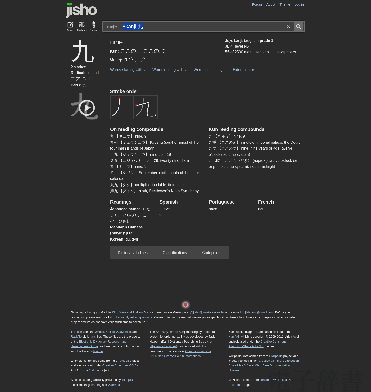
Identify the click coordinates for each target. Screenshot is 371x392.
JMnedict (125, 332)
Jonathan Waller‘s (272, 380)
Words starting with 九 (128, 70)
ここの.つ (154, 51)
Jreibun (94, 370)
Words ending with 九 (170, 70)
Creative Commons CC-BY (120, 365)
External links (244, 70)
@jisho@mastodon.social (207, 312)
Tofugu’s (127, 380)
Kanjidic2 (112, 332)
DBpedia (277, 356)
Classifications (175, 253)
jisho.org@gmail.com (259, 312)
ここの (128, 51)
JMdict (99, 332)
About (270, 4)
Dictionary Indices (133, 253)
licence (98, 351)
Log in (299, 4)
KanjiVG (234, 336)
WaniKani (114, 385)
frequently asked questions (134, 317)
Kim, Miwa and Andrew (127, 312)
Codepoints (211, 253)
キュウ (126, 59)
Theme (285, 4)
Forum (257, 4)
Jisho (81, 10)
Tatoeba (123, 360)
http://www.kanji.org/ (163, 346)
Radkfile (76, 336)
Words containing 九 (211, 70)
